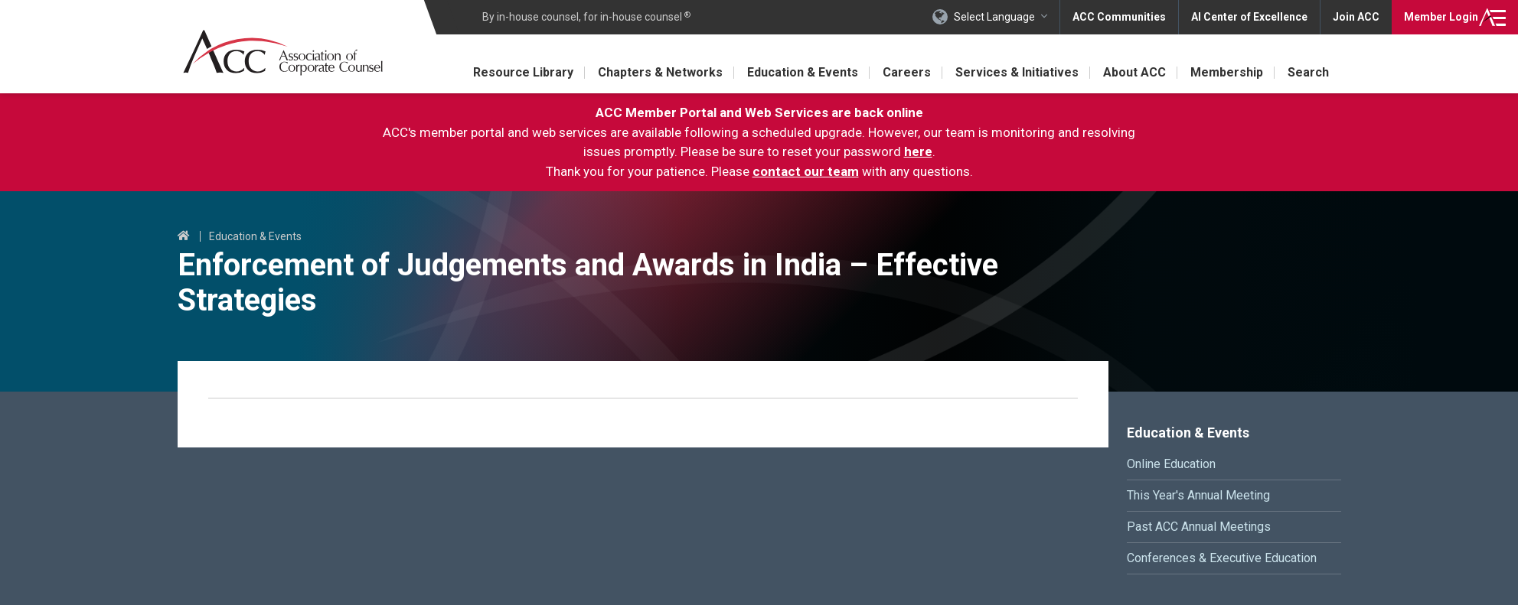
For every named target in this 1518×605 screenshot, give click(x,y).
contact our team (805, 171)
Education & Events (802, 72)
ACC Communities (1119, 17)
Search (1308, 72)
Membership (1226, 72)
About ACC (1134, 72)
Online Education (1171, 464)
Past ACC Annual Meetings (1199, 526)
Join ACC (1356, 17)
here (918, 151)
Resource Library (523, 72)
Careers (907, 72)
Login (1441, 17)
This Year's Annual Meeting (1198, 495)
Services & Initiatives (1017, 72)
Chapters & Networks (660, 72)
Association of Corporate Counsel (283, 52)
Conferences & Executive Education (1222, 558)
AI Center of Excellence (1249, 17)
